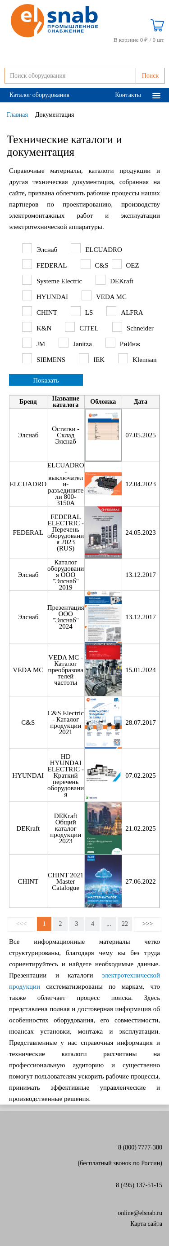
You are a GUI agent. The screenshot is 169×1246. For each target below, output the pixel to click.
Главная (17, 114)
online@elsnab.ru (140, 1213)
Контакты (128, 95)
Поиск (150, 75)
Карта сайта (146, 1223)
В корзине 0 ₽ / (139, 40)
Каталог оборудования (39, 95)
